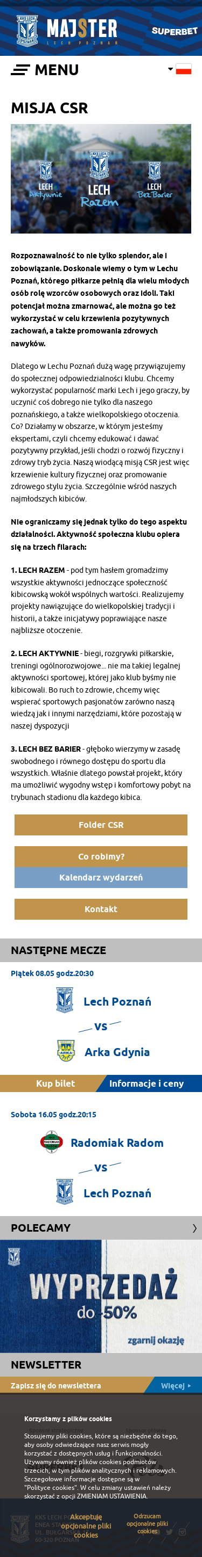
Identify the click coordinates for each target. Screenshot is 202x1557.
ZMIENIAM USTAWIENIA (112, 1496)
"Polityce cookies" (50, 1487)
